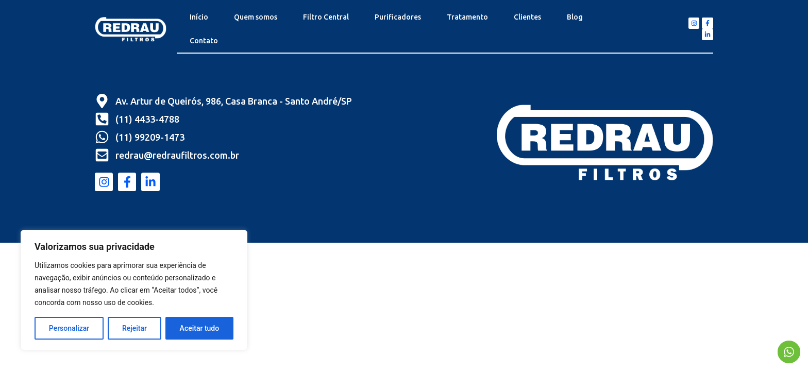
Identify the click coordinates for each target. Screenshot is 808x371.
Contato (204, 41)
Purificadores (398, 17)
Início (199, 17)
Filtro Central (326, 17)
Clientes (527, 17)
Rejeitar (134, 328)
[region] (134, 290)
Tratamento (467, 17)
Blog (575, 17)
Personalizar (69, 328)
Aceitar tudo (200, 328)
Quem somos (255, 17)
